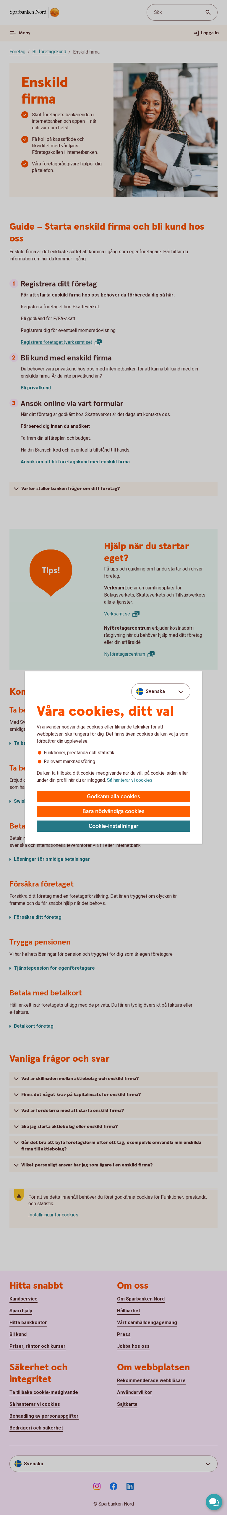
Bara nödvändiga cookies (113, 811)
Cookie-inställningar (114, 826)
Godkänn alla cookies (113, 796)
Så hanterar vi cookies (130, 780)
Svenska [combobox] (155, 691)
